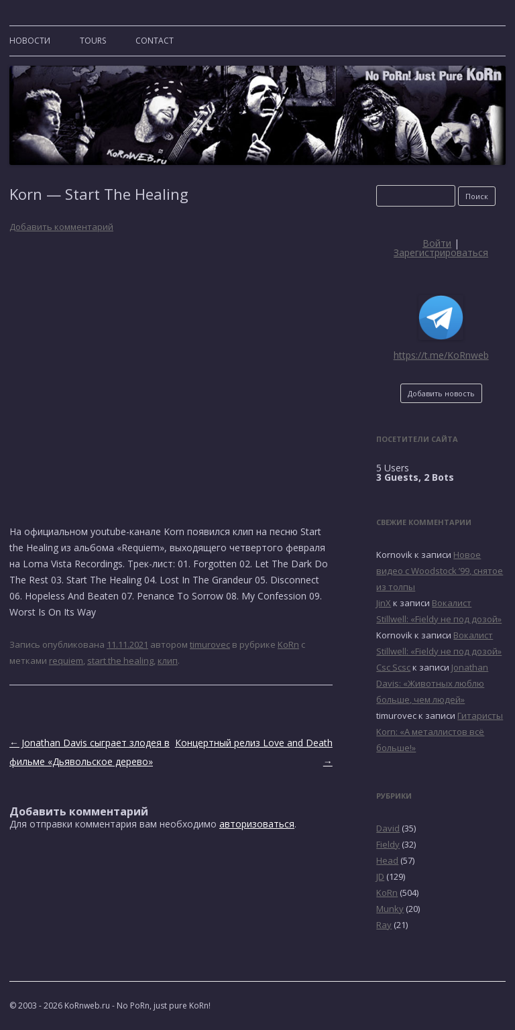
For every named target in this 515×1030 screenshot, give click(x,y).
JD (380, 876)
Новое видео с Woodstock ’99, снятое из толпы (439, 571)
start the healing (120, 660)
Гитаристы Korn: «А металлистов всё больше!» (439, 731)
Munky (390, 909)
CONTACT (154, 40)
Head (387, 860)
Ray (384, 925)
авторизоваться (256, 823)
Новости (29, 40)
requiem (66, 660)
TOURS (93, 40)
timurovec (210, 644)
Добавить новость (441, 393)
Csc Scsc (393, 667)
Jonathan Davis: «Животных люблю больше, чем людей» (432, 683)
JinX (383, 603)
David (388, 828)
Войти (436, 243)
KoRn (288, 644)
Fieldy (388, 844)
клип (168, 660)
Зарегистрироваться (441, 252)
